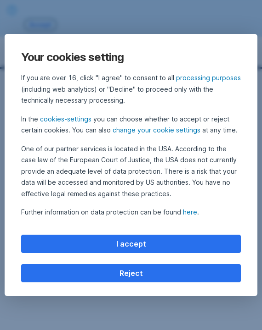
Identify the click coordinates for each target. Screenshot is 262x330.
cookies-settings (65, 119)
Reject (131, 273)
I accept (131, 243)
